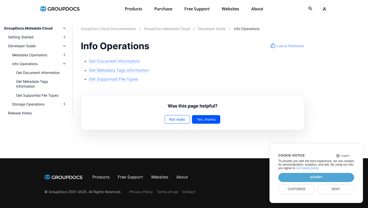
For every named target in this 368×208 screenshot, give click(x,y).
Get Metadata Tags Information (32, 83)
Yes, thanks (206, 119)
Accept (316, 177)
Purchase (163, 9)
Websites (230, 9)
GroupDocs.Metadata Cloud (28, 28)
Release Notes (20, 113)
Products (133, 9)
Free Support (197, 9)
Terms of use (167, 192)
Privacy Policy (141, 192)
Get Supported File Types (37, 95)
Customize (296, 189)
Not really (177, 119)
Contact (188, 192)
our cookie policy (307, 168)
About (257, 9)
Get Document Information (38, 72)
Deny (336, 189)
